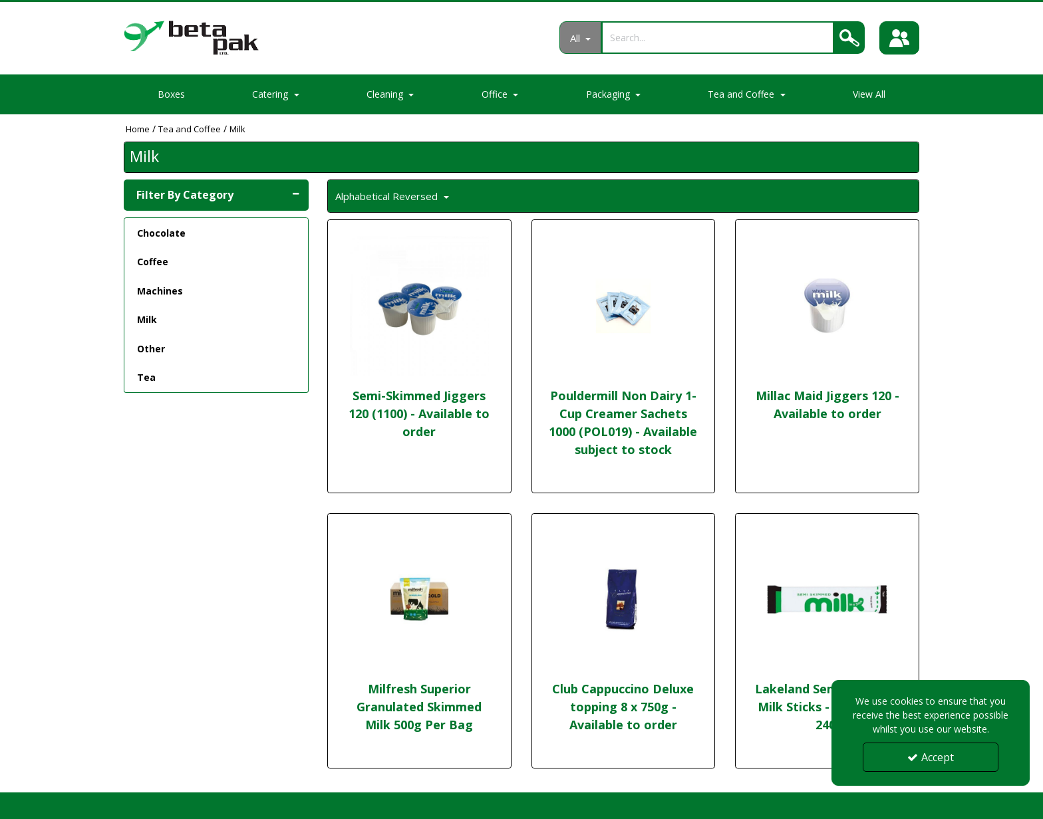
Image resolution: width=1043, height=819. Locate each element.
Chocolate (161, 233)
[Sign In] (899, 38)
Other (151, 348)
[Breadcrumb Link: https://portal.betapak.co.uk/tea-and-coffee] (189, 128)
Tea (146, 377)
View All (869, 94)
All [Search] (576, 38)
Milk (147, 319)
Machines (160, 291)
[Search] (717, 37)
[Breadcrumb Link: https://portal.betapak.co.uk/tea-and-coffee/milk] (237, 128)
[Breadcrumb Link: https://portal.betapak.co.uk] (138, 128)
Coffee (152, 261)
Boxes (171, 94)
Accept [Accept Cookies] (930, 757)
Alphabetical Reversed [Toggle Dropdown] (387, 196)
